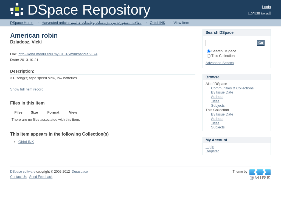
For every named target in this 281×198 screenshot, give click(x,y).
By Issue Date (222, 92)
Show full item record (26, 89)
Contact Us (18, 177)
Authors (217, 97)
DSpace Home (21, 23)
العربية (266, 13)
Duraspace (80, 172)
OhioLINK (157, 23)
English (254, 13)
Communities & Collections (232, 88)
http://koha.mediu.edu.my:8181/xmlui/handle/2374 (57, 54)
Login (266, 7)
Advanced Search (220, 63)
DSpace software (22, 172)
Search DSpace (221, 51)
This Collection (221, 56)
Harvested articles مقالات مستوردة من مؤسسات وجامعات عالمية (92, 23)
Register (212, 151)
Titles (215, 101)
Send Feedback (41, 177)
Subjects (218, 105)
